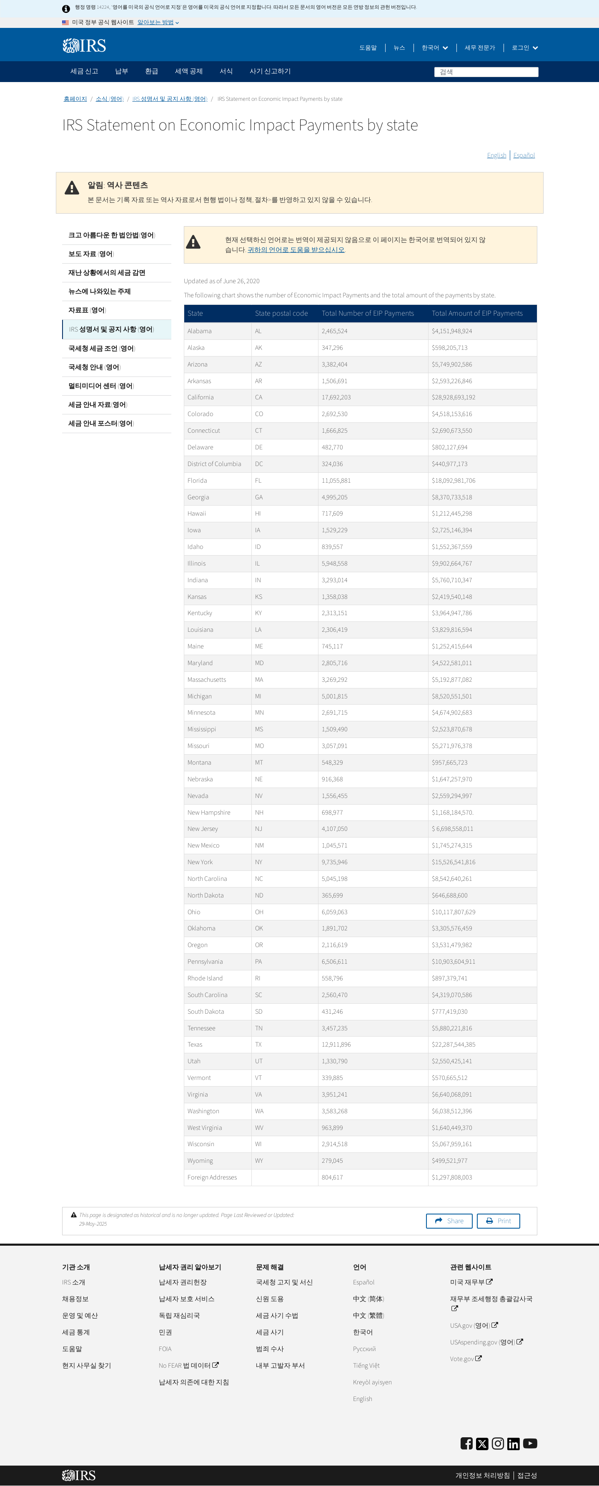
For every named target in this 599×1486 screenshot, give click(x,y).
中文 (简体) (368, 1299)
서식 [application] (226, 71)
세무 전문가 (480, 48)
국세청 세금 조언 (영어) (101, 347)
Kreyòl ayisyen (372, 1382)
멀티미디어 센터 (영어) (101, 385)
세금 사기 (270, 1332)
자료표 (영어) (87, 310)
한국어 (435, 48)
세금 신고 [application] (84, 71)
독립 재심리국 (179, 1315)
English (496, 155)
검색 (532, 71)
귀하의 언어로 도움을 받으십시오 (296, 249)
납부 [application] (121, 71)
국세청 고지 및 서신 (284, 1282)
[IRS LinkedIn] (513, 1446)
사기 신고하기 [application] (270, 71)
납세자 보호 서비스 (187, 1299)
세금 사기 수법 (277, 1315)
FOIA (165, 1349)
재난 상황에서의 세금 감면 (106, 272)
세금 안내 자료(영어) (98, 404)
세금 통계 (76, 1332)
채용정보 (75, 1299)
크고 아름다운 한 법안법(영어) (111, 235)
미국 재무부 (471, 1282)
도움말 (368, 48)
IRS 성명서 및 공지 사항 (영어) (170, 99)
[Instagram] (498, 1444)
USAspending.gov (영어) (486, 1342)
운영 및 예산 (80, 1315)
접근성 (527, 1475)
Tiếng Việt (366, 1365)
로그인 (525, 48)
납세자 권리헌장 (183, 1282)
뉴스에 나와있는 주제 (99, 291)
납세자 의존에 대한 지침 (194, 1382)
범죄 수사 (270, 1349)
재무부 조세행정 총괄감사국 (491, 1304)
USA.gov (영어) (474, 1325)
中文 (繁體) (368, 1315)
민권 (165, 1332)
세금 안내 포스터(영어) (101, 422)
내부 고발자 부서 (280, 1365)
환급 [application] (151, 71)
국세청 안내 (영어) (94, 366)
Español (524, 155)
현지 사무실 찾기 (86, 1365)
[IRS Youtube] (530, 1444)
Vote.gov (465, 1359)
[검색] (486, 72)
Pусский (364, 1349)
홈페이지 (75, 99)
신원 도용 (270, 1299)
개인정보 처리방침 (483, 1475)
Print (504, 1221)
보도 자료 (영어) (91, 254)
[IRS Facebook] (467, 1444)
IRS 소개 (73, 1282)
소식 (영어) (110, 99)
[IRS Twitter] (482, 1446)
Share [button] (455, 1221)
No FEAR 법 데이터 (188, 1365)
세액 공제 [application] (189, 71)
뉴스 (399, 48)
